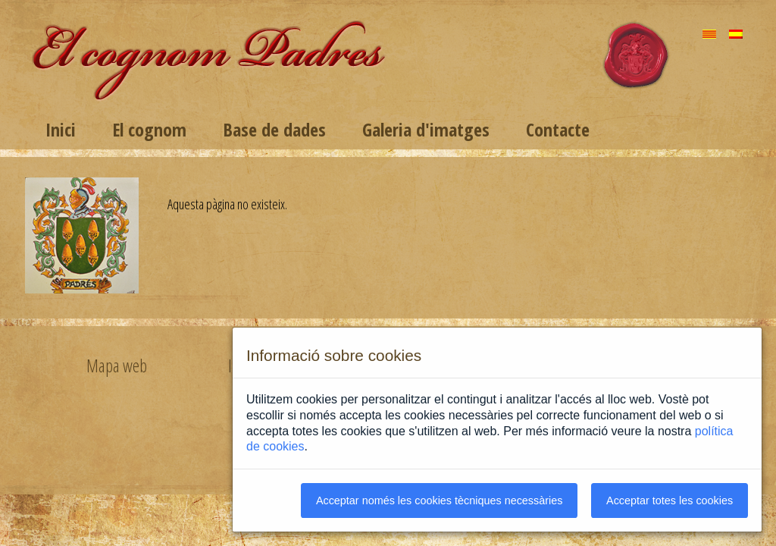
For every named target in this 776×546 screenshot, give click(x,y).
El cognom (149, 129)
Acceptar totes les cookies (669, 500)
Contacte (558, 129)
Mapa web (116, 365)
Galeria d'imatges (426, 129)
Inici (60, 129)
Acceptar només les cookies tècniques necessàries (439, 500)
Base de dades (274, 129)
